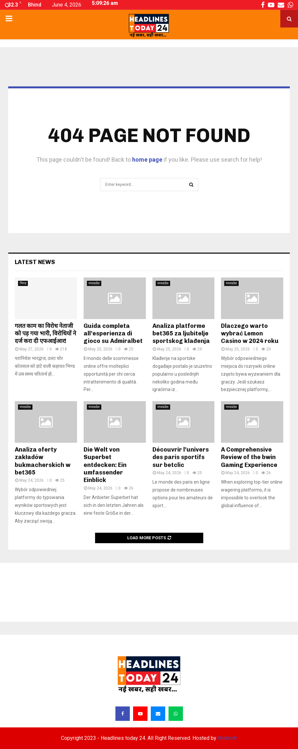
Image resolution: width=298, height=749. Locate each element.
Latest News (35, 262)
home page (147, 159)
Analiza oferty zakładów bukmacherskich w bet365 (42, 461)
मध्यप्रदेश (94, 283)
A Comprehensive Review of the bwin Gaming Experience (249, 457)
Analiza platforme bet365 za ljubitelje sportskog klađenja (181, 333)
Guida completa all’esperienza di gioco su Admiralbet (113, 333)
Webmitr (227, 738)
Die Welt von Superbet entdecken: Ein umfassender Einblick (105, 465)
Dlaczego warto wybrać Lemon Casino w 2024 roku (250, 333)
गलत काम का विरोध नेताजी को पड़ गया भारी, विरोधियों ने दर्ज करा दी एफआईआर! (45, 333)
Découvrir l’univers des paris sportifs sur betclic (180, 457)
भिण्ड (23, 283)
